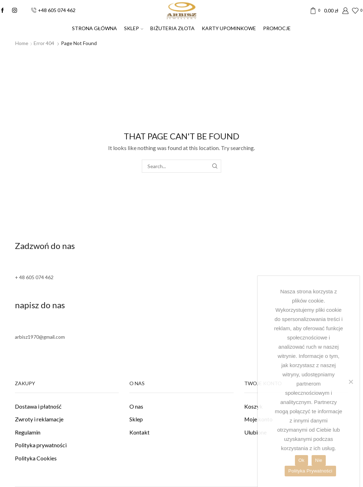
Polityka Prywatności (310, 471)
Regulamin (27, 432)
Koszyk (253, 406)
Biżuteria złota (172, 28)
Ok (301, 460)
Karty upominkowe (229, 28)
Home (21, 43)
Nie (318, 460)
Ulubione (255, 432)
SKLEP (133, 28)
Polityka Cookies (36, 458)
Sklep (136, 419)
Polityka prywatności (41, 445)
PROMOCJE (277, 28)
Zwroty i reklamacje (39, 419)
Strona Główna (94, 28)
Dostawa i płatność (38, 406)
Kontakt (139, 432)
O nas (136, 406)
